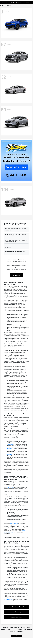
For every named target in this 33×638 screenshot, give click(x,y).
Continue (16, 635)
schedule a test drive (8, 599)
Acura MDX (9, 448)
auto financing (10, 487)
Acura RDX (9, 454)
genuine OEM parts (14, 523)
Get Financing (16, 612)
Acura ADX (9, 439)
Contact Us (16, 275)
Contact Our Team (16, 617)
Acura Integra (10, 444)
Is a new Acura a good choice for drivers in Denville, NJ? (15, 229)
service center (19, 499)
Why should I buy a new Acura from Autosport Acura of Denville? (16, 235)
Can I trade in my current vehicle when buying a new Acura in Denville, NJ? (16, 241)
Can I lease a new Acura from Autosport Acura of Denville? (16, 246)
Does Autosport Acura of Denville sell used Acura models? (15, 252)
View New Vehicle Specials (16, 606)
